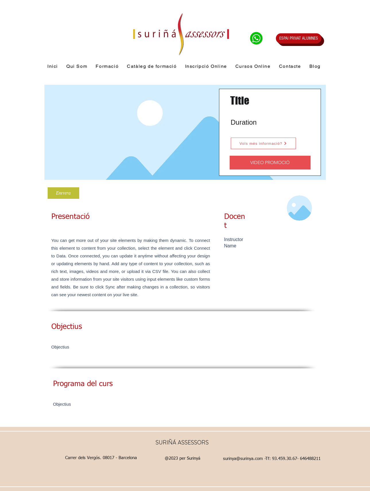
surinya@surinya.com (243, 459)
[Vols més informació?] (263, 143)
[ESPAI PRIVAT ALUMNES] (298, 38)
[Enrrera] (63, 193)
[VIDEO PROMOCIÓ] (270, 163)
